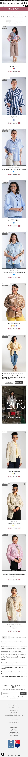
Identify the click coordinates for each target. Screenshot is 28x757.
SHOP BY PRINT (12, 13)
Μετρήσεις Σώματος (14, 735)
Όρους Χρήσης (21, 696)
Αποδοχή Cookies (18, 382)
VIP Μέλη (14, 729)
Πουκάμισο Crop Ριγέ (14, 66)
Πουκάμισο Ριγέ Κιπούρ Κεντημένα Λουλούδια (14, 272)
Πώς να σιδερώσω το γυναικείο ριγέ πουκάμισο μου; (13, 676)
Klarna (14, 705)
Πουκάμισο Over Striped (14, 323)
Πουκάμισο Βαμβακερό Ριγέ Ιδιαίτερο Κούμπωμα (14, 169)
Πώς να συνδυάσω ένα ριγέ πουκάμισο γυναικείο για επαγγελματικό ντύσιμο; (13, 663)
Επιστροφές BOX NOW (14, 707)
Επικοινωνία (14, 724)
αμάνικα (19, 651)
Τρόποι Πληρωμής (14, 712)
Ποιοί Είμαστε (14, 720)
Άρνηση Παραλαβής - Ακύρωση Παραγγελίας (14, 715)
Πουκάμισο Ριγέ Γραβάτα (14, 471)
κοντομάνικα (12, 653)
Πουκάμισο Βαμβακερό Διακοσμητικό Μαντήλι (14, 574)
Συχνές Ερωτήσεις (14, 732)
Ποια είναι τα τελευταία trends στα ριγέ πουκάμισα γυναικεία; (13, 672)
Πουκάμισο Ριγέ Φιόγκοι (14, 220)
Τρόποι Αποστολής (14, 710)
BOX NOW (14, 709)
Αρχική (7, 13)
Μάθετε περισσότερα (6, 378)
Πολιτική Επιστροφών (14, 714)
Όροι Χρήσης (14, 730)
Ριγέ (16, 13)
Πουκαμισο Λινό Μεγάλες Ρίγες (14, 118)
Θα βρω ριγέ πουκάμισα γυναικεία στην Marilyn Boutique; (12, 642)
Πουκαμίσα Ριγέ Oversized (14, 523)
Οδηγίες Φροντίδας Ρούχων (14, 733)
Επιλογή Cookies (9, 382)
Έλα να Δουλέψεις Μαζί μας (14, 722)
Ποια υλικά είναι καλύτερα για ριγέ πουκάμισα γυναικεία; (12, 668)
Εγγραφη (23, 693)
